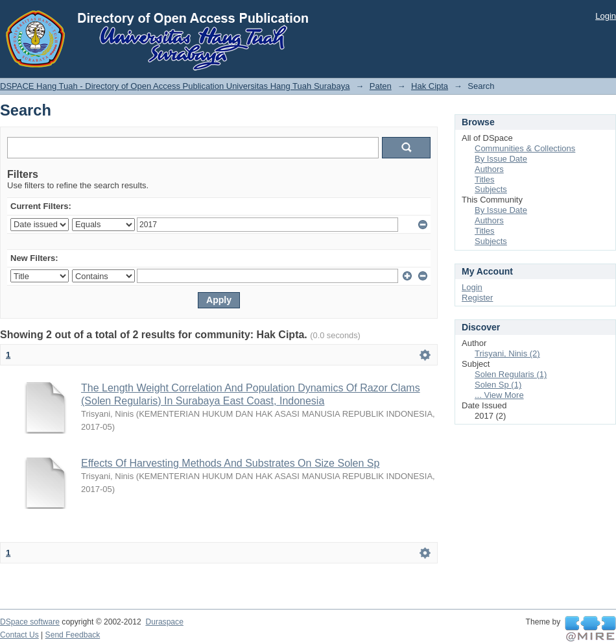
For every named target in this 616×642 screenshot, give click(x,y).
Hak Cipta (429, 86)
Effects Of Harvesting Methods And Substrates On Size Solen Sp (230, 463)
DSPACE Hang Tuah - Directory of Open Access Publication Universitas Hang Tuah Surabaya (175, 86)
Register (477, 297)
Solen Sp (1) (498, 384)
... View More (499, 395)
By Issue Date (501, 159)
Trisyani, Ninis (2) (507, 353)
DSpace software (30, 621)
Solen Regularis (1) (511, 374)
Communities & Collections (525, 148)
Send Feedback (73, 634)
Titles (485, 179)
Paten (381, 86)
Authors (489, 169)
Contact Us (19, 634)
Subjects (491, 189)
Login (605, 16)
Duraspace (164, 621)
